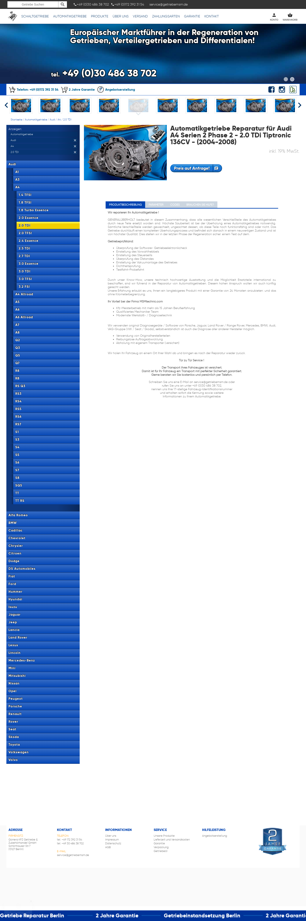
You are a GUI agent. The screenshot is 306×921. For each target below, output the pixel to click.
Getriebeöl (160, 851)
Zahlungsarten (166, 16)
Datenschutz (113, 843)
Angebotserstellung (116, 89)
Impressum (112, 839)
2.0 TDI (67, 119)
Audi (52, 119)
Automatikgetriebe (70, 16)
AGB (108, 847)
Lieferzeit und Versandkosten (172, 839)
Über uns (121, 16)
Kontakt (211, 16)
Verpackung (161, 847)
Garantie (192, 16)
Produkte (99, 16)
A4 (59, 119)
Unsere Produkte (164, 835)
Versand (140, 16)
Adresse (15, 830)
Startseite (16, 119)
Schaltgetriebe (35, 16)
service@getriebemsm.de (73, 855)
